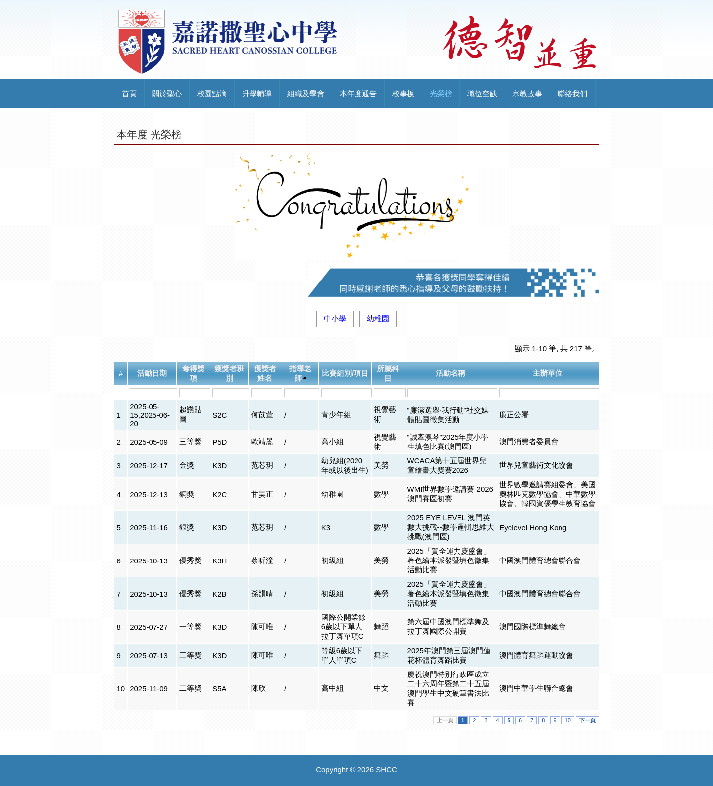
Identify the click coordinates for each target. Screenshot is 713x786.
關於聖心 (167, 93)
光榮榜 (441, 93)
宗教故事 (527, 93)
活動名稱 (450, 373)
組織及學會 (305, 93)
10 (568, 720)
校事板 (403, 93)
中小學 (335, 318)
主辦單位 (547, 373)
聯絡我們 (572, 93)
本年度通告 (358, 93)
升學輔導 (257, 93)
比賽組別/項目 (345, 373)
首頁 (129, 93)
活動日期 (152, 373)
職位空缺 (482, 93)
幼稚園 (378, 318)
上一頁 (445, 720)
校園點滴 (212, 93)
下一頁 (587, 720)
